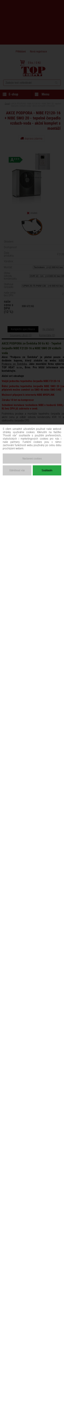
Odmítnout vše (17, 470)
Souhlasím (47, 470)
